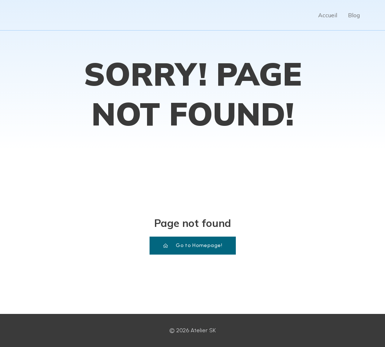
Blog (354, 15)
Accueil (327, 15)
